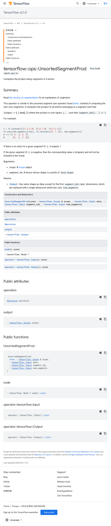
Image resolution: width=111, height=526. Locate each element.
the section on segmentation (23, 97)
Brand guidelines (64, 491)
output (8, 229)
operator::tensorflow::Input (21, 259)
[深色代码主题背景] (100, 125)
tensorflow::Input (85, 201)
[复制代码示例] (105, 125)
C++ (43, 23)
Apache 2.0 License (43, 455)
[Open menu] (5, 3)
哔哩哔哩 (7, 491)
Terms (6, 506)
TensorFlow (8, 23)
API (18, 23)
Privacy (15, 506)
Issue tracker (63, 477)
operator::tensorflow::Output (21, 267)
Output (13, 184)
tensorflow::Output (18, 234)
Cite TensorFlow (64, 495)
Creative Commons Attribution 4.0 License (81, 452)
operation (10, 219)
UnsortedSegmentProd (16, 201)
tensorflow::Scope (49, 201)
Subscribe (49, 512)
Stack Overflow (64, 486)
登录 (105, 3)
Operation (10, 224)
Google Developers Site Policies (81, 455)
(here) (76, 103)
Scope (22, 167)
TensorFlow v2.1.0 (15, 12)
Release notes (63, 482)
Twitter (6, 486)
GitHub (6, 482)
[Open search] (77, 3)
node (7, 249)
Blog (5, 477)
